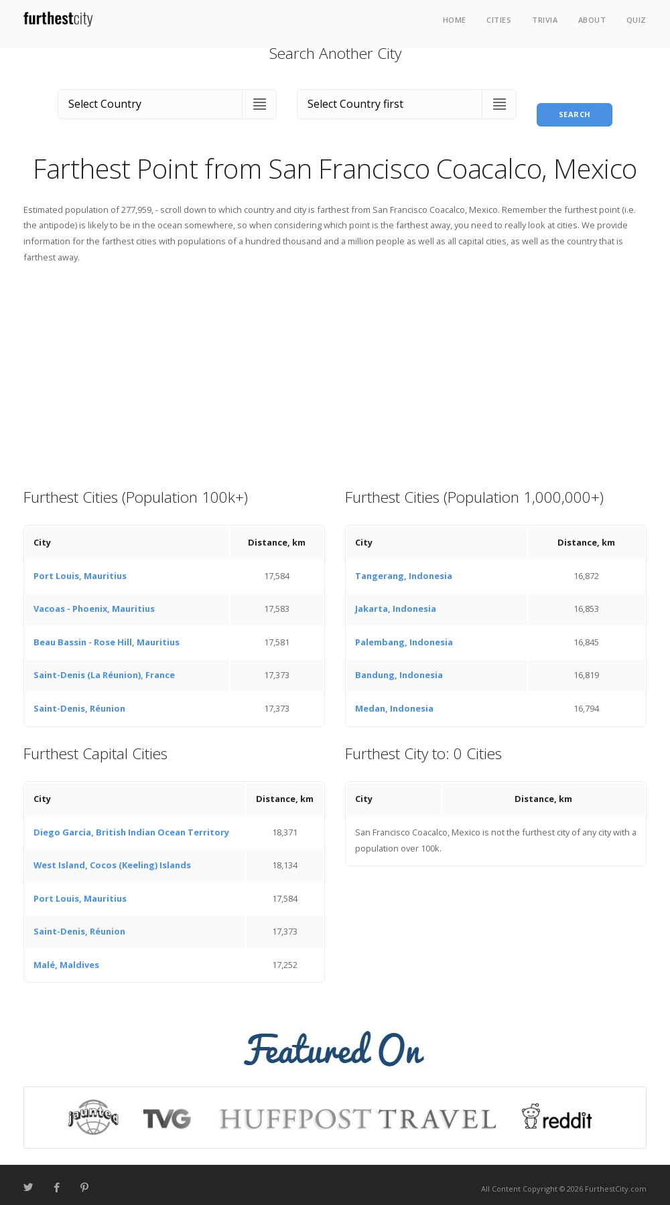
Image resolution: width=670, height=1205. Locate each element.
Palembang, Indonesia (404, 634)
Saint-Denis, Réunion (79, 700)
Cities (498, 20)
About (592, 20)
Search (575, 101)
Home (454, 20)
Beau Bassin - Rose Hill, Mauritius (107, 634)
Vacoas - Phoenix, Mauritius (94, 601)
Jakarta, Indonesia (395, 601)
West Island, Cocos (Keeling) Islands (112, 858)
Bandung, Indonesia (399, 667)
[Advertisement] (335, 367)
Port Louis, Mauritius (80, 568)
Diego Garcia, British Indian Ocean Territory (131, 824)
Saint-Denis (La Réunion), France (104, 667)
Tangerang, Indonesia (403, 568)
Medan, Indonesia (394, 700)
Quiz (636, 20)
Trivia (544, 20)
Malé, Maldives (66, 957)
